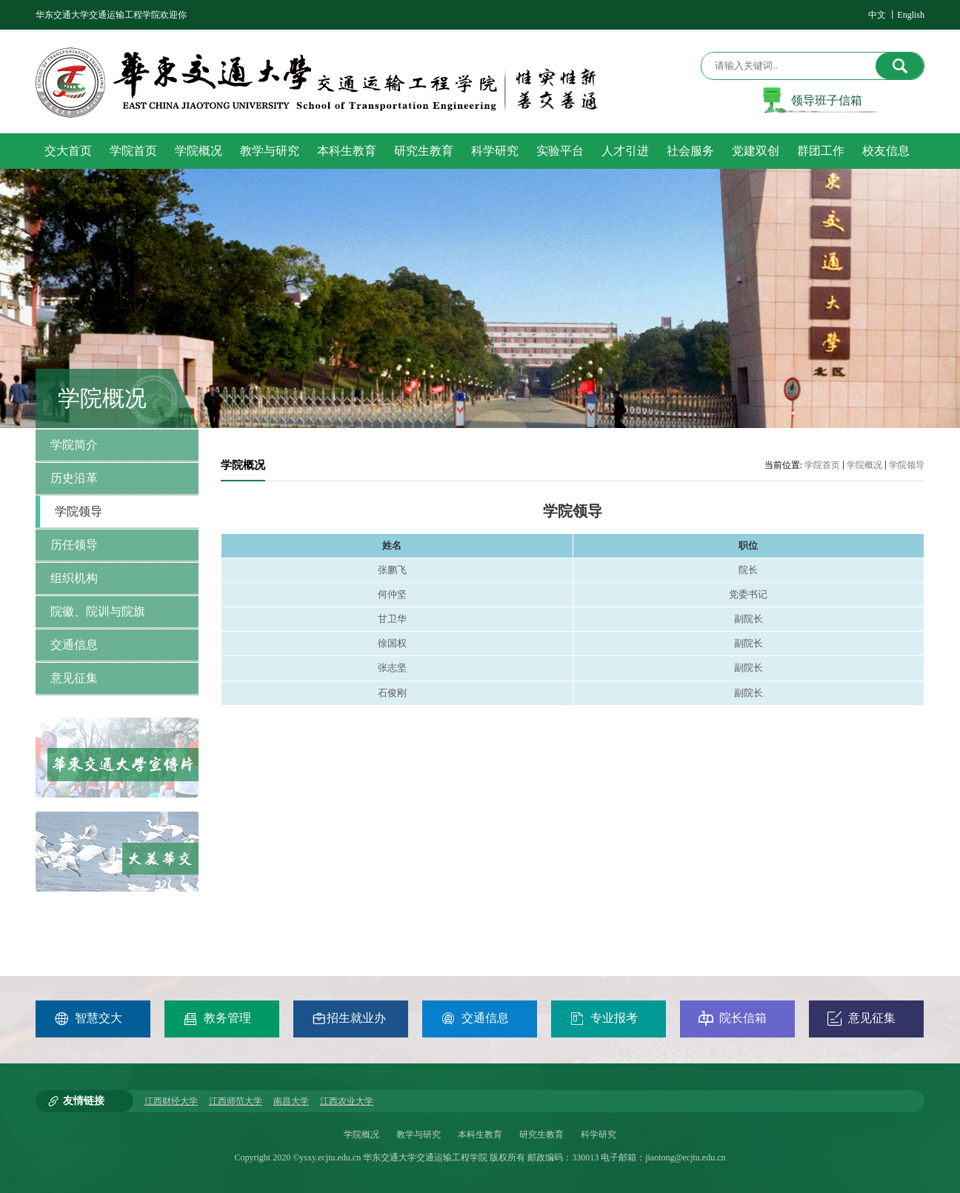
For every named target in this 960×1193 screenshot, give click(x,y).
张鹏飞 (392, 569)
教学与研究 (418, 1134)
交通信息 (475, 1018)
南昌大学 (291, 1101)
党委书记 (748, 594)
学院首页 (822, 465)
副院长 (748, 618)
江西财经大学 (171, 1101)
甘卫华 (392, 618)
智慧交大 (88, 1018)
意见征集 (861, 1018)
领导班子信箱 (826, 100)
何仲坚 (392, 594)
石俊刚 (392, 692)
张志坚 (392, 667)
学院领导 (906, 465)
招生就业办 (349, 1018)
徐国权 (392, 643)
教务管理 (217, 1018)
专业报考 (604, 1018)
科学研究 (598, 1134)
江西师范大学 (235, 1101)
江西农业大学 (346, 1101)
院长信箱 (733, 1018)
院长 (748, 569)
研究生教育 (541, 1134)
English (910, 15)
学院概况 (864, 465)
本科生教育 (480, 1134)
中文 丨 (882, 15)
